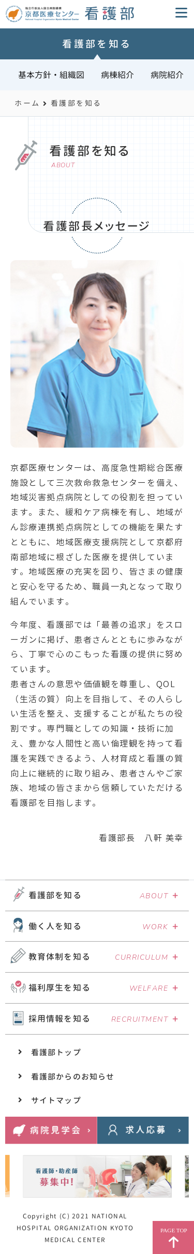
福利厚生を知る (59, 987)
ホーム (27, 103)
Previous (22, 1173)
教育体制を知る (59, 956)
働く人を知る (55, 926)
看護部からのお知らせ (72, 1076)
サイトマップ (56, 1100)
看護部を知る (55, 895)
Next (171, 1173)
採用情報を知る (59, 1018)
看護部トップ (56, 1052)
